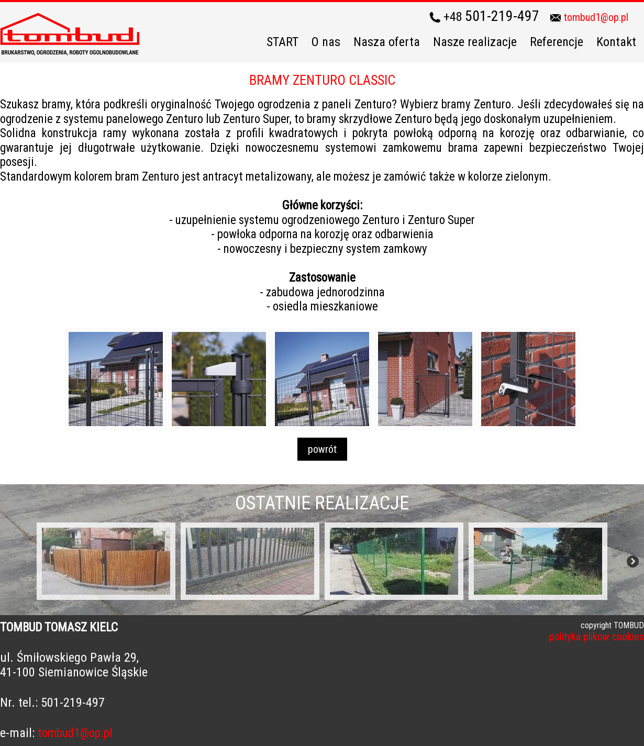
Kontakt (616, 42)
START (282, 42)
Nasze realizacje (475, 42)
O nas (326, 42)
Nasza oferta (386, 42)
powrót (322, 449)
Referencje (556, 42)
